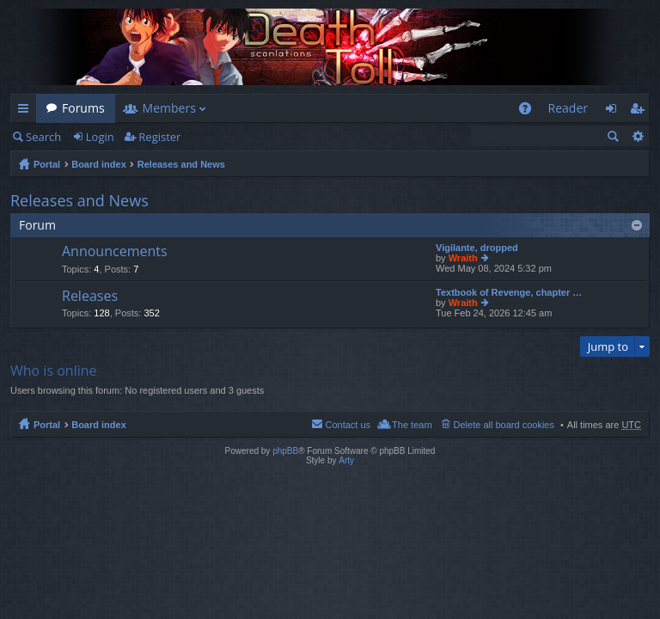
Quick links (26, 111)
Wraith (463, 258)
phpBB (285, 451)
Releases (90, 296)
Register (159, 136)
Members (169, 108)
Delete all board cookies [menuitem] (504, 425)
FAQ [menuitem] (530, 111)
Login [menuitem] (616, 111)
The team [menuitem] (411, 425)
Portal (47, 164)
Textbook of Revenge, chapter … (509, 292)
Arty (346, 460)
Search (43, 136)
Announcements (115, 251)
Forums (83, 108)
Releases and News (181, 164)
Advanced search (637, 136)
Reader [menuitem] (568, 108)
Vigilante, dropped (477, 247)
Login (100, 136)
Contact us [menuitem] (347, 425)
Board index (98, 164)
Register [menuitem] (640, 111)
